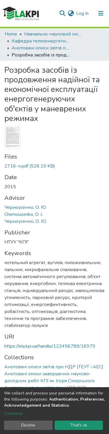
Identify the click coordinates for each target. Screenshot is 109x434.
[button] (70, 13)
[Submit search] (62, 13)
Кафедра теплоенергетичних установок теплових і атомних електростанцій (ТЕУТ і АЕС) (41, 41)
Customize (13, 413)
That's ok (78, 425)
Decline (28, 425)
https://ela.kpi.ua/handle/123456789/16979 (49, 346)
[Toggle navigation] (101, 13)
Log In (82, 13)
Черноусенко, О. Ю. (25, 207)
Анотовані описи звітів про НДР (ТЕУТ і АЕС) (41, 48)
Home (11, 34)
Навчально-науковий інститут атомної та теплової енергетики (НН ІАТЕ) (53, 34)
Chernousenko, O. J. (23, 214)
